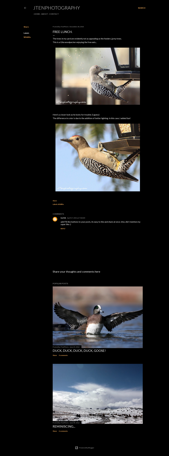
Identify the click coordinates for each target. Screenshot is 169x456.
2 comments (63, 431)
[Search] (141, 8)
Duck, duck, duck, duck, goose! (79, 350)
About (43, 14)
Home (36, 14)
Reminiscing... (64, 426)
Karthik (63, 218)
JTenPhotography (56, 8)
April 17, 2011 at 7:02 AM (76, 218)
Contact (53, 14)
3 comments (63, 355)
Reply (63, 229)
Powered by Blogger (84, 447)
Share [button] (26, 27)
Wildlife (27, 37)
